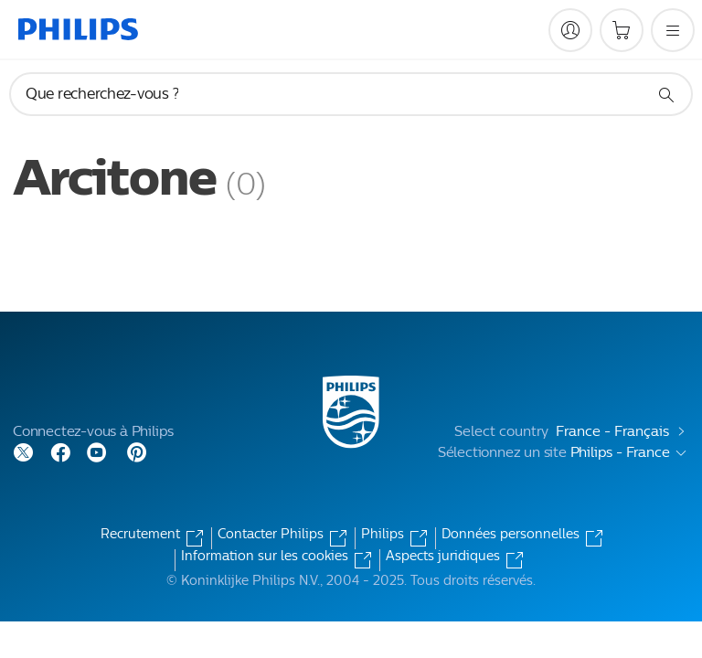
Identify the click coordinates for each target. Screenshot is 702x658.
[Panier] (622, 30)
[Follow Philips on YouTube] (97, 451)
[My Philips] (570, 30)
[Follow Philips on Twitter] (24, 451)
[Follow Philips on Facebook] (60, 451)
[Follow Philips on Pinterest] (137, 451)
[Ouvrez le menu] (673, 30)
